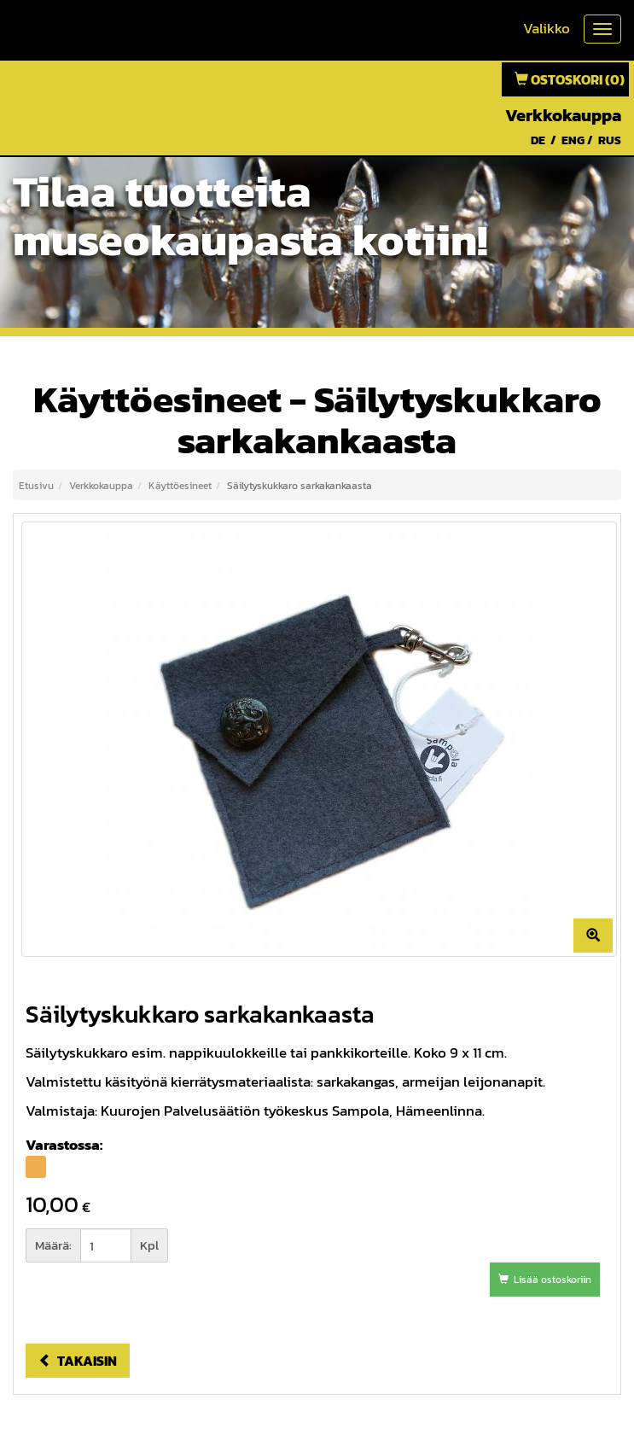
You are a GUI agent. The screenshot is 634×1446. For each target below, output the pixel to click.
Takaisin (77, 1360)
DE (538, 140)
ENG (573, 140)
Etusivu (36, 485)
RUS (609, 140)
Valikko (546, 28)
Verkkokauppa (563, 115)
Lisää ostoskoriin (544, 1279)
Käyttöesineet (180, 485)
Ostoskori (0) (570, 79)
